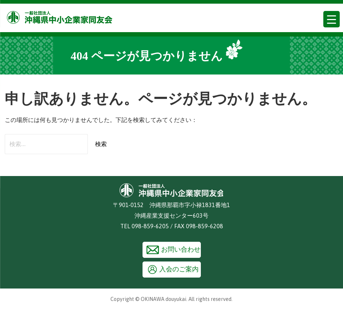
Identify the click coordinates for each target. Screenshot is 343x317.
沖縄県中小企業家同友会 (60, 17)
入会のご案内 (179, 269)
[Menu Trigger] (331, 19)
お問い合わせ (180, 249)
